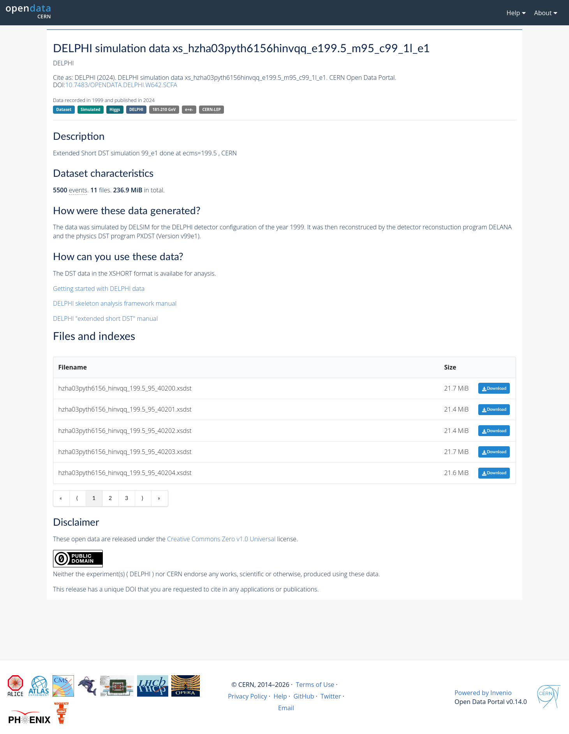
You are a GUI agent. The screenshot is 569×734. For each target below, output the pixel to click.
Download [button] (494, 388)
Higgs (114, 109)
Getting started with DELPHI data (98, 288)
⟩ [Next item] (142, 498)
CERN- (211, 110)
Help (280, 696)
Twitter (331, 696)
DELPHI (136, 109)
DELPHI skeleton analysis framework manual (114, 303)
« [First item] (61, 498)
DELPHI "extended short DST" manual (105, 318)
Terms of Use (315, 684)
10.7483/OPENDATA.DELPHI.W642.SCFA (121, 85)
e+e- (189, 109)
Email (286, 708)
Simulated (90, 109)
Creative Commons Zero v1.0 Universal (221, 539)
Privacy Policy (247, 696)
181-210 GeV (164, 109)
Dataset (63, 109)
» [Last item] (159, 498)
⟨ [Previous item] (77, 498)
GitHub (303, 696)
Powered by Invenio (483, 692)
